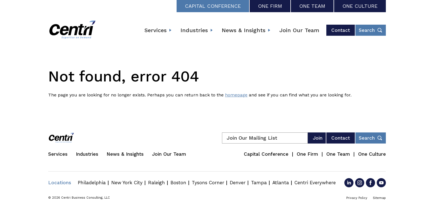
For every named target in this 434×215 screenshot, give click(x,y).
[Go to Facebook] (370, 182)
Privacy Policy (356, 198)
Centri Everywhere (315, 182)
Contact (340, 30)
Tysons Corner (208, 182)
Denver (238, 182)
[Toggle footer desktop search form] (370, 138)
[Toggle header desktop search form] (370, 30)
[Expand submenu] (170, 30)
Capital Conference (213, 6)
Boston (178, 182)
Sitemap (379, 198)
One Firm (270, 6)
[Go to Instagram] (359, 182)
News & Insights (243, 30)
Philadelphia (92, 182)
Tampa (259, 182)
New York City (127, 182)
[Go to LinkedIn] (348, 182)
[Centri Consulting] (72, 30)
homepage (236, 95)
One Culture (360, 6)
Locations (59, 182)
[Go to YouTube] (381, 182)
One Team (312, 6)
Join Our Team (299, 30)
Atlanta (280, 182)
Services (155, 30)
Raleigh (156, 182)
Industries (194, 30)
